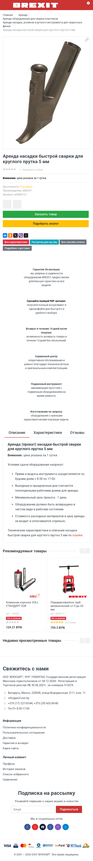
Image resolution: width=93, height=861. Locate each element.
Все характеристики (16, 242)
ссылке (77, 535)
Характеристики (48, 432)
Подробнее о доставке (17, 248)
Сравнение (10, 779)
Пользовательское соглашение (24, 732)
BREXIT (27, 190)
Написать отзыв (33, 169)
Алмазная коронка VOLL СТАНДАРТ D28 (22, 604)
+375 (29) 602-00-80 (46, 703)
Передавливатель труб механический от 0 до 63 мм (67, 606)
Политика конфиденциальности (24, 727)
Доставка (9, 738)
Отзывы (77, 432)
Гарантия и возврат (16, 743)
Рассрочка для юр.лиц (44, 242)
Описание (17, 432)
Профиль (9, 764)
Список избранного (16, 774)
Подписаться (69, 809)
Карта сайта (10, 748)
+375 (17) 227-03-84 (20, 703)
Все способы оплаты (73, 242)
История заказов (14, 769)
